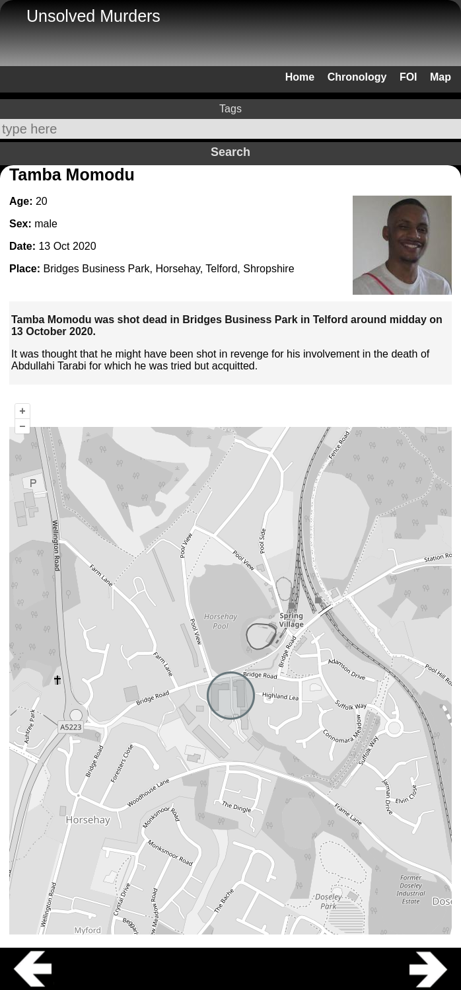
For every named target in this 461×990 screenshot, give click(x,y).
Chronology (357, 77)
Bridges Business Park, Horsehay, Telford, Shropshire (169, 268)
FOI (408, 77)
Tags (230, 108)
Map (440, 77)
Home (299, 77)
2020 (84, 246)
